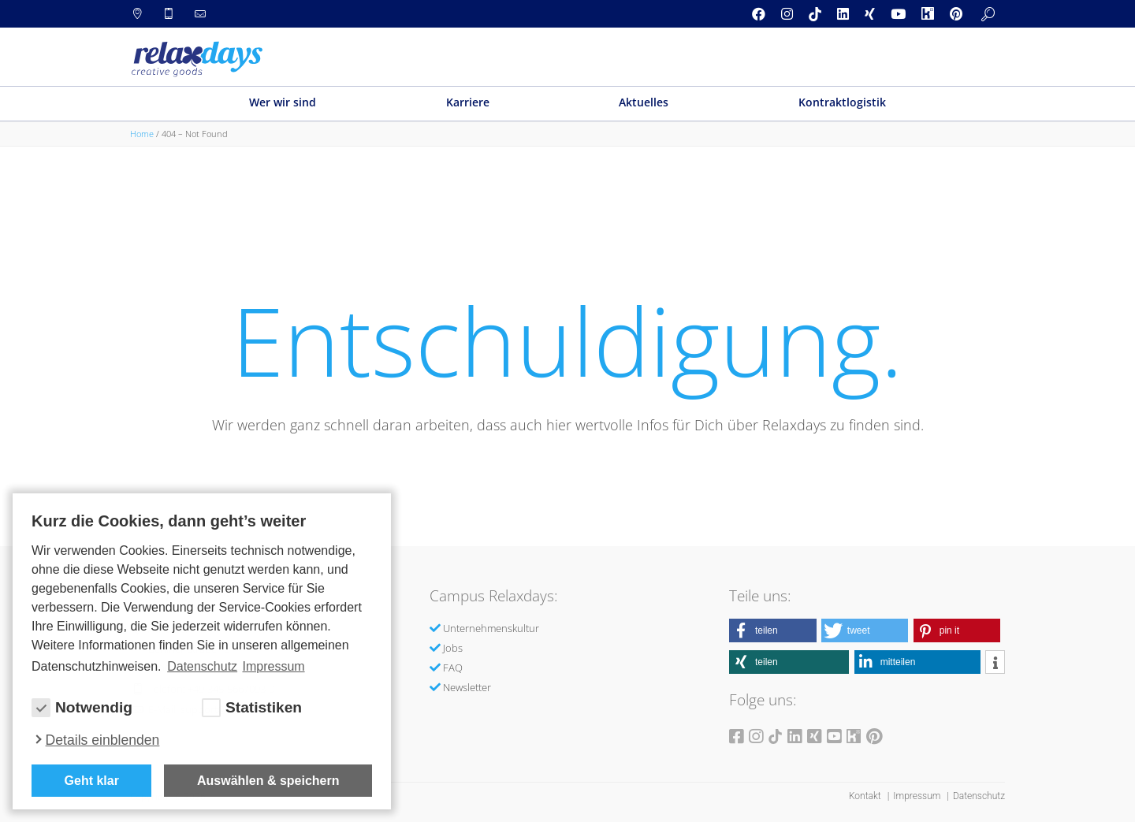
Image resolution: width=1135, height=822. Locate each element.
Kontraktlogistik (842, 102)
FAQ (453, 667)
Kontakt (866, 796)
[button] (773, 630)
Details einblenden (103, 740)
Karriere (467, 102)
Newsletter (467, 687)
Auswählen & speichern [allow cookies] (268, 780)
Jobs (453, 648)
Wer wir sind (282, 102)
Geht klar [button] (92, 780)
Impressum (918, 796)
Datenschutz (979, 796)
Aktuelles (643, 102)
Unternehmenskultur (491, 628)
